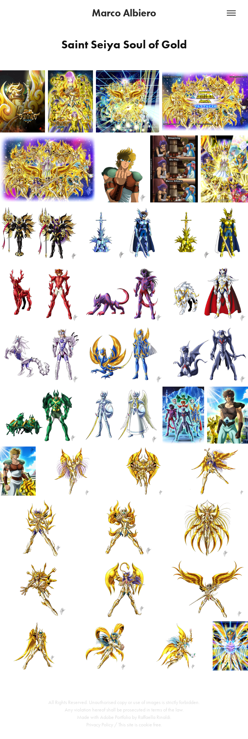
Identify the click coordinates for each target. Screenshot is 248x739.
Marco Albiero (124, 13)
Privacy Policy (99, 725)
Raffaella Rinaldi (154, 717)
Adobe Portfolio (115, 717)
